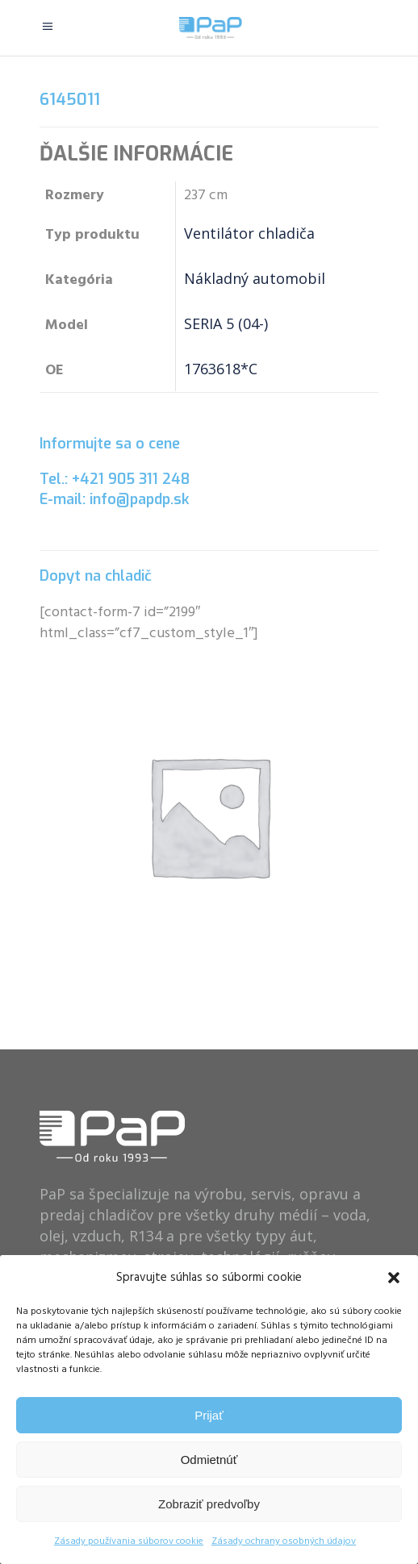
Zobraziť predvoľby (209, 1504)
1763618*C (220, 368)
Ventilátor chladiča (249, 233)
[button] (394, 1278)
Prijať (209, 1415)
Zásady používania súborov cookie (128, 1541)
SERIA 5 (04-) (226, 323)
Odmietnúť (209, 1459)
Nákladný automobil (254, 278)
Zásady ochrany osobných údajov (283, 1541)
